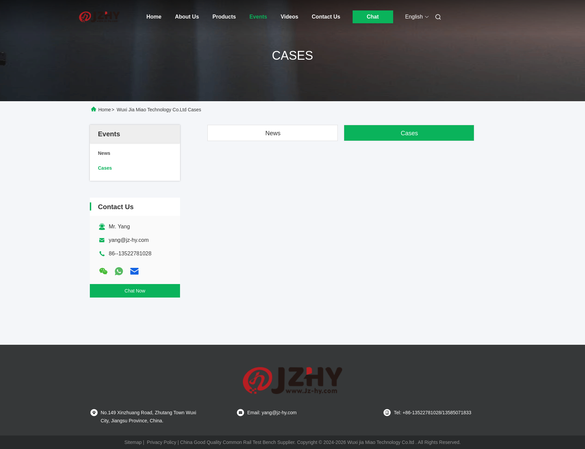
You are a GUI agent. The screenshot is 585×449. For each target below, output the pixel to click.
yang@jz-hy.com (129, 240)
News (272, 133)
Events (258, 17)
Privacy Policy (161, 442)
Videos (289, 17)
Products (224, 17)
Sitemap (133, 442)
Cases (409, 133)
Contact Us (326, 17)
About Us (187, 17)
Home (154, 17)
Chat (373, 17)
